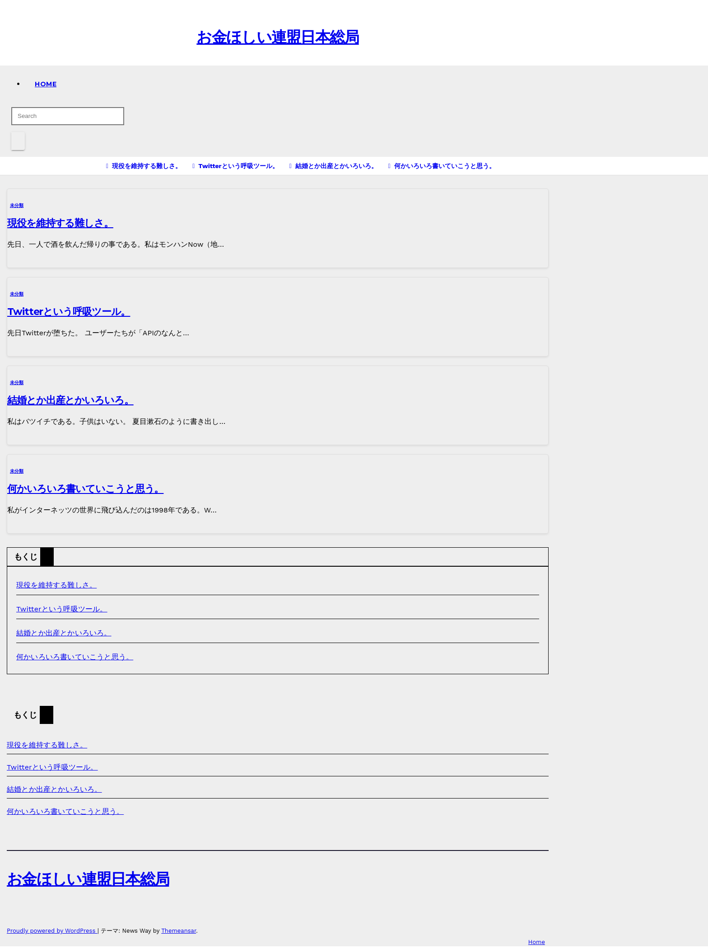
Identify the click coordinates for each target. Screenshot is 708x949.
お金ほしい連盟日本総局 (277, 37)
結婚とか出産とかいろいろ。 (70, 400)
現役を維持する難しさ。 (60, 223)
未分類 (16, 205)
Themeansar (178, 930)
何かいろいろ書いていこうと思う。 (85, 489)
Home (45, 84)
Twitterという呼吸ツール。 (68, 311)
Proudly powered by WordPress (52, 930)
